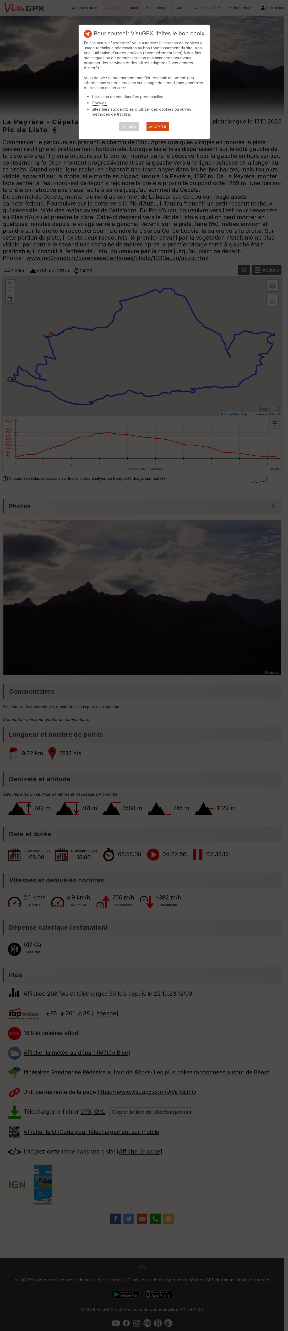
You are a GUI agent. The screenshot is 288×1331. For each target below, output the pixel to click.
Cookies (99, 102)
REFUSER (129, 127)
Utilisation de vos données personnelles (127, 96)
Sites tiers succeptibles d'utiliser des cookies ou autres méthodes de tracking (141, 112)
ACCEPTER (157, 127)
